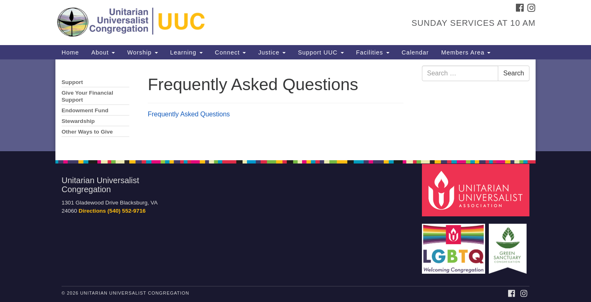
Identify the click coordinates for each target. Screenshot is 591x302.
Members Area (466, 52)
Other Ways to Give (87, 132)
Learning (186, 52)
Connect (230, 52)
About (103, 52)
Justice (272, 52)
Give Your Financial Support (87, 96)
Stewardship (78, 121)
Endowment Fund (85, 110)
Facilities (372, 52)
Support (72, 82)
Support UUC (321, 52)
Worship (142, 52)
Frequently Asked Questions (189, 114)
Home (70, 52)
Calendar (415, 52)
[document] (295, 105)
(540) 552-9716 (127, 211)
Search (513, 73)
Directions (92, 211)
